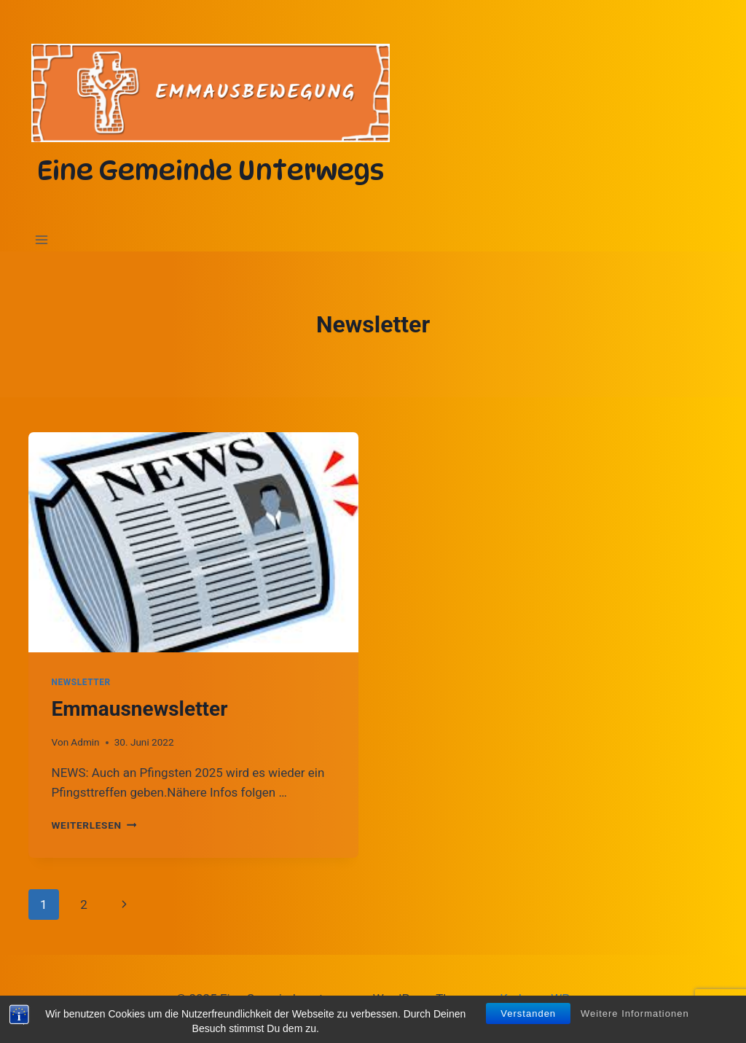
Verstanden (528, 1016)
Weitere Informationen (635, 1016)
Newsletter (81, 682)
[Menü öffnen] (41, 240)
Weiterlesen (94, 825)
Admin (85, 742)
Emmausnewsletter (140, 709)
